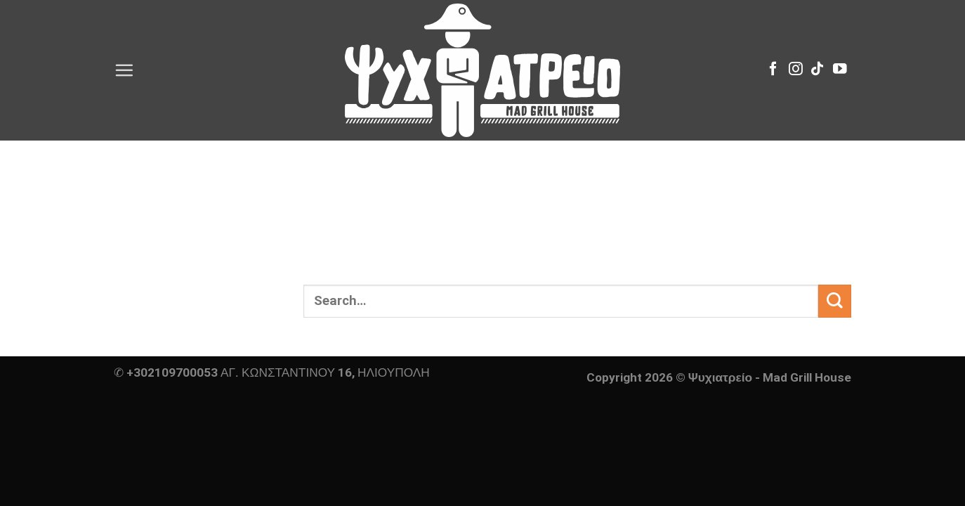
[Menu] (124, 70)
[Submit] (834, 301)
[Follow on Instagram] (796, 69)
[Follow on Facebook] (773, 69)
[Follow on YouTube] (840, 69)
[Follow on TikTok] (817, 69)
